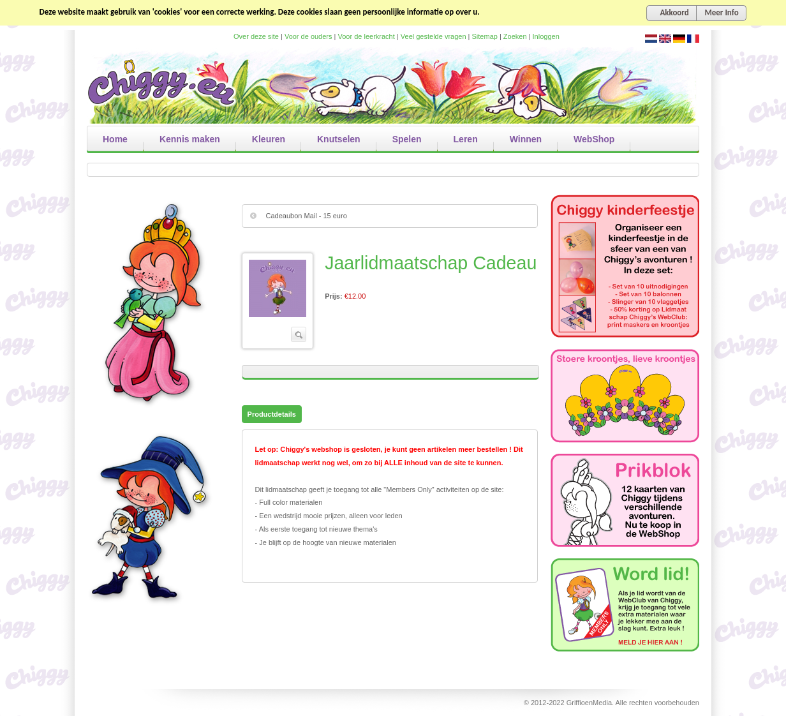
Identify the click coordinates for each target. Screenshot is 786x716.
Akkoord (674, 12)
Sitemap (485, 36)
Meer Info (721, 12)
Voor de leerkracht (366, 36)
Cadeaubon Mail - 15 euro (306, 216)
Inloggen (546, 36)
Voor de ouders (308, 36)
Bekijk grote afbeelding (277, 288)
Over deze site (256, 36)
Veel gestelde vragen (433, 36)
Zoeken (515, 36)
